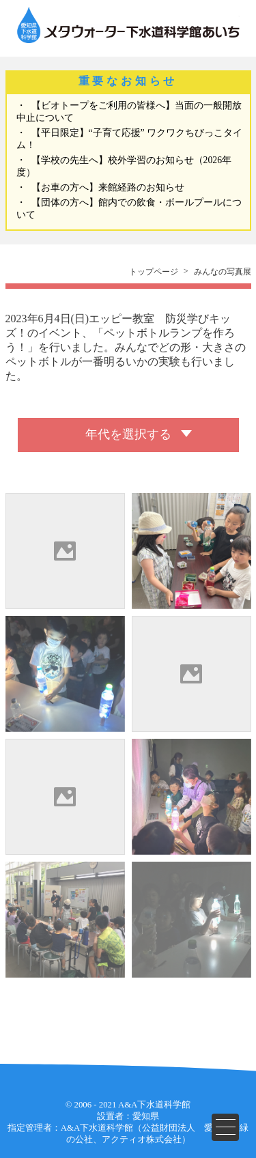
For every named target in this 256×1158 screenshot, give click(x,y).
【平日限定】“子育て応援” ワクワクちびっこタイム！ (129, 139)
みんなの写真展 (222, 272)
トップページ (153, 272)
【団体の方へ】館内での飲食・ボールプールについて (129, 208)
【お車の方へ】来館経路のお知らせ (107, 187)
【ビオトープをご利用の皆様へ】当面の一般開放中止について (129, 111)
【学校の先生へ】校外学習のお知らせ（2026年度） (124, 166)
